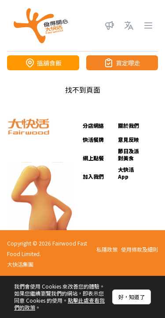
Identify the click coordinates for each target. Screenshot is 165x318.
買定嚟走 (121, 63)
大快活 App (126, 173)
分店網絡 (93, 125)
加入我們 (93, 176)
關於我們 (128, 125)
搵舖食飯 (43, 63)
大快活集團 (20, 264)
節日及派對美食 (128, 155)
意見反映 (128, 139)
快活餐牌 (93, 139)
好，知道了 (131, 296)
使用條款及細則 (139, 249)
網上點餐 (93, 158)
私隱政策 (106, 249)
